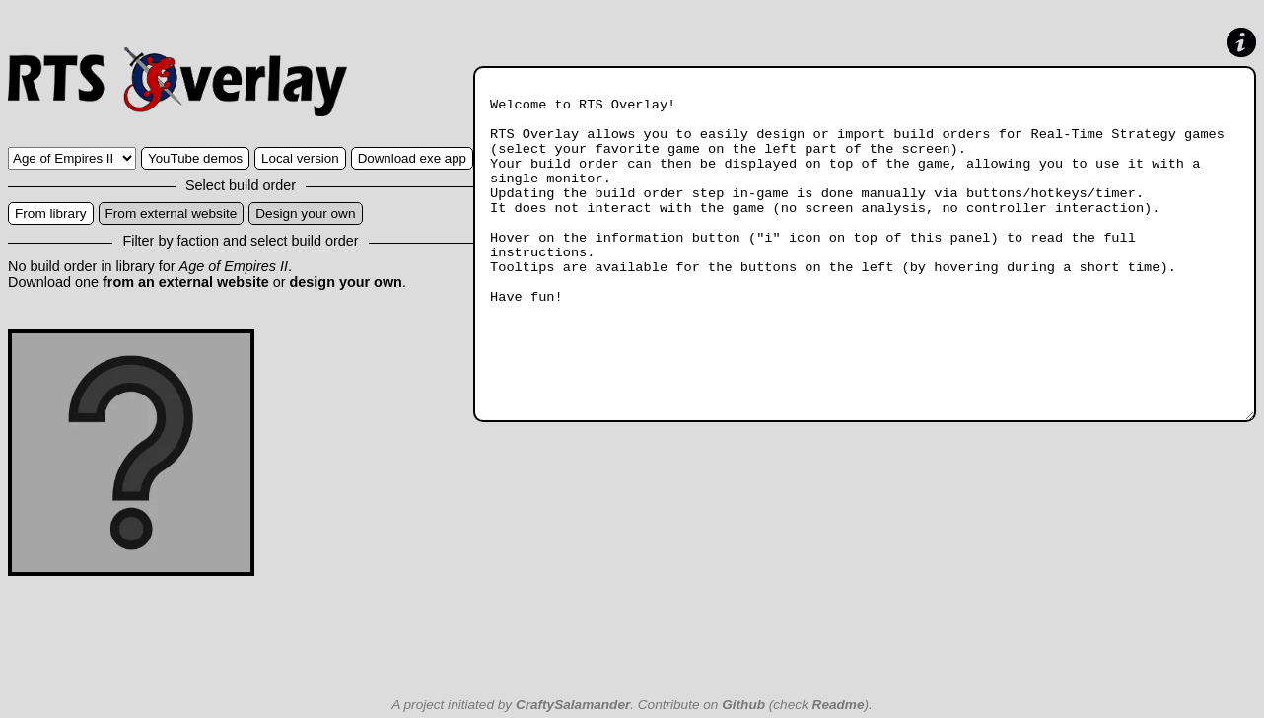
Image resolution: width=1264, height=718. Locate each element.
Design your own (305, 213)
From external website (171, 213)
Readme (838, 704)
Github (743, 704)
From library (51, 213)
